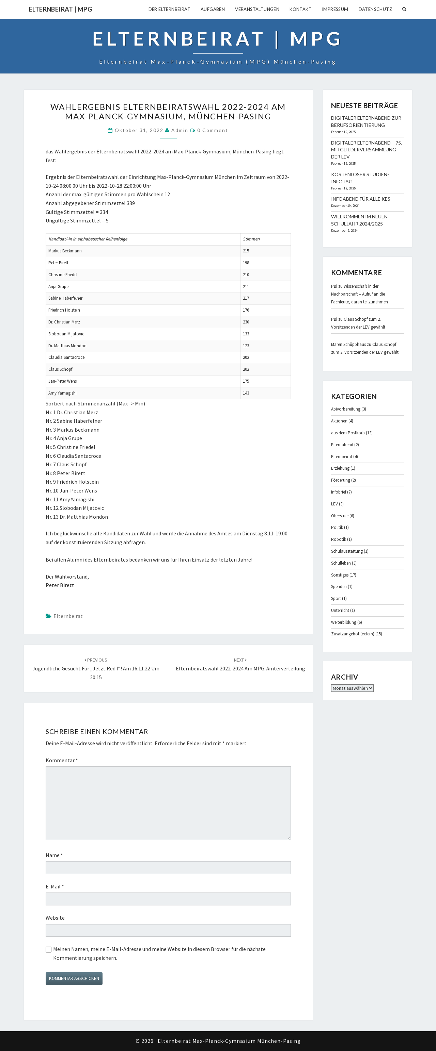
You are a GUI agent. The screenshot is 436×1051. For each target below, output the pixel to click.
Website (55, 917)
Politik (337, 527)
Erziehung (340, 468)
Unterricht (340, 610)
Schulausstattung (347, 551)
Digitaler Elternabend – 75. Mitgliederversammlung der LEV (366, 150)
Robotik (338, 539)
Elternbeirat (68, 616)
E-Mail (55, 886)
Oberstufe (339, 516)
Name (54, 855)
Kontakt (301, 9)
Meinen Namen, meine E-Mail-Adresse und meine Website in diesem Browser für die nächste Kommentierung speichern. (159, 953)
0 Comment (212, 130)
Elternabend (342, 445)
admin (179, 130)
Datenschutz (375, 9)
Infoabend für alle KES (360, 199)
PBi (334, 286)
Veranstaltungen (257, 9)
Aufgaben (213, 9)
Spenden (339, 586)
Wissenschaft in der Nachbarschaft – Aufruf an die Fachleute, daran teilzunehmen (359, 294)
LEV (334, 504)
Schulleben (341, 563)
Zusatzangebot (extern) (352, 634)
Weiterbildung (343, 622)
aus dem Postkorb (348, 433)
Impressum (335, 9)
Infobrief (338, 492)
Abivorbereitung (345, 409)
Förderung (340, 480)
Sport (336, 598)
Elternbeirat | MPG (60, 9)
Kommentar (62, 760)
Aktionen (339, 421)
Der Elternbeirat (169, 9)
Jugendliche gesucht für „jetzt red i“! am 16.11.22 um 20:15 (95, 668)
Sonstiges (339, 575)
